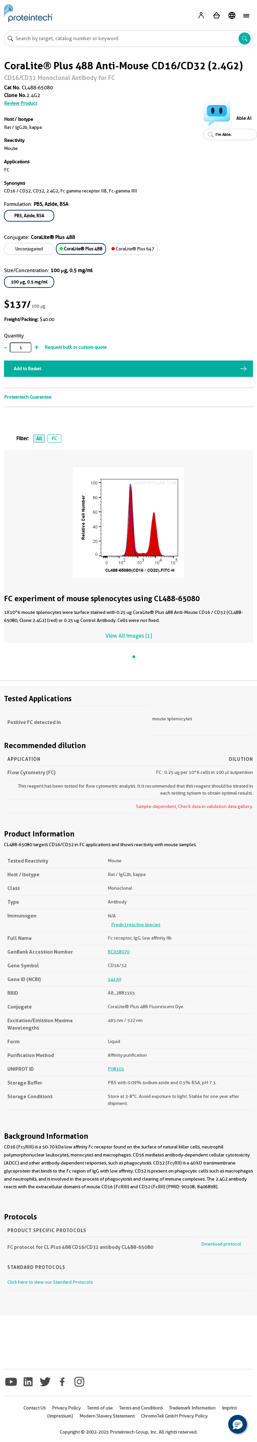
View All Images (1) (128, 636)
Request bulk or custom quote (76, 347)
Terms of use (100, 1408)
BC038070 (119, 951)
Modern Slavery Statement (107, 1416)
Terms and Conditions (141, 1408)
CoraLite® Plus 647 (132, 248)
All (39, 438)
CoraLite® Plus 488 (81, 248)
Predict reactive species (135, 924)
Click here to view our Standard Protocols (50, 1282)
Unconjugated (29, 248)
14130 (114, 979)
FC (54, 438)
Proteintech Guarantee (28, 397)
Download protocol (221, 1244)
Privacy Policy (66, 1408)
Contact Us (34, 1408)
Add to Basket (27, 368)
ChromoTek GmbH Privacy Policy (174, 1416)
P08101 (116, 1068)
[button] (237, 1424)
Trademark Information (192, 1408)
